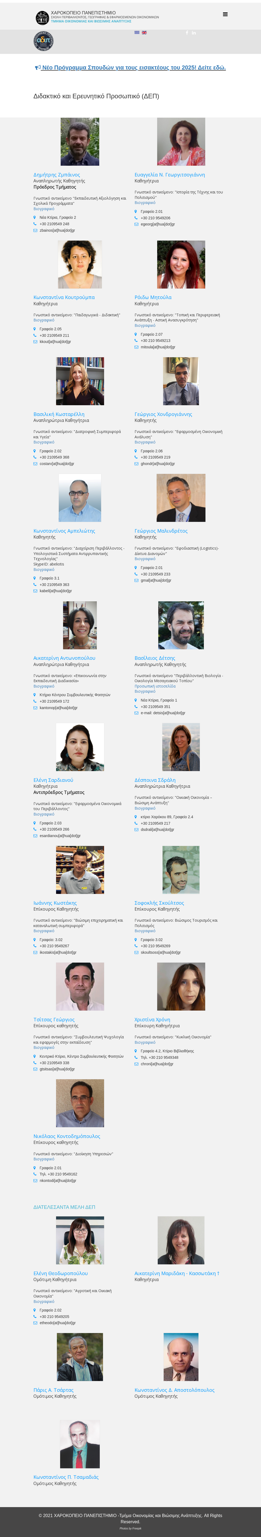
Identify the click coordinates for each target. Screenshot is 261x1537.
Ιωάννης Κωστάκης (55, 903)
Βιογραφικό (43, 208)
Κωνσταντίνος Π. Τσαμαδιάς (66, 1477)
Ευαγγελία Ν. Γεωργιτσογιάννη (170, 174)
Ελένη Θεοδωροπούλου (60, 1273)
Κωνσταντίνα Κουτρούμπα (64, 297)
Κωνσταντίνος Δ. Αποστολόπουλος (175, 1390)
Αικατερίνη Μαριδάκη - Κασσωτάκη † (177, 1273)
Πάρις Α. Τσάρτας (53, 1390)
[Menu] (225, 14)
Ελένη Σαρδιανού (53, 780)
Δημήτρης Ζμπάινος (56, 174)
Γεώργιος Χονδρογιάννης (163, 414)
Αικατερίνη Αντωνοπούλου (64, 658)
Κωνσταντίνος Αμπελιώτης (64, 531)
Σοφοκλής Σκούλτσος (159, 903)
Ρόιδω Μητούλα (153, 297)
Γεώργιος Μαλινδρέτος (161, 531)
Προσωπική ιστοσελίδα (155, 686)
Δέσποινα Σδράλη (155, 780)
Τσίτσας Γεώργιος (54, 1019)
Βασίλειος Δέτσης (155, 658)
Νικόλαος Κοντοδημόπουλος (66, 1136)
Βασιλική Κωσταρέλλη (58, 414)
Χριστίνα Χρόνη (152, 1019)
